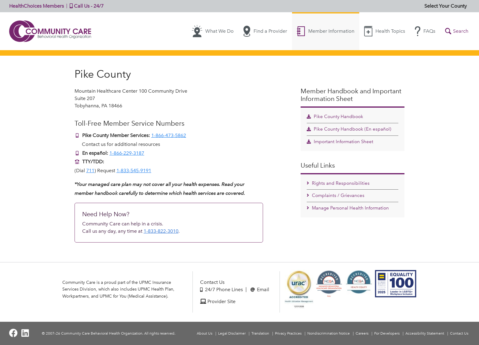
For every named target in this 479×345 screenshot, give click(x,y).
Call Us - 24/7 (85, 6)
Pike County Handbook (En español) (349, 129)
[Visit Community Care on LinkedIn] (25, 333)
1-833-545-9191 (133, 170)
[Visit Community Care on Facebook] (13, 333)
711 (90, 170)
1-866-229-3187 (126, 153)
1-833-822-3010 (161, 231)
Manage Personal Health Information (348, 208)
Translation (260, 333)
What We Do (213, 31)
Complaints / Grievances (335, 195)
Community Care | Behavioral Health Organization (50, 31)
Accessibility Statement (424, 333)
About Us (204, 333)
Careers (362, 333)
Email (259, 289)
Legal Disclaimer (232, 333)
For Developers (387, 333)
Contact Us (212, 282)
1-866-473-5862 (168, 135)
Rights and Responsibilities (338, 183)
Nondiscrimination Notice (328, 333)
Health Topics (384, 31)
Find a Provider (265, 31)
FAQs (425, 31)
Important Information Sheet (340, 141)
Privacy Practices (288, 333)
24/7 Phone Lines (221, 289)
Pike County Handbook (335, 116)
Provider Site (218, 301)
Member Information (325, 31)
